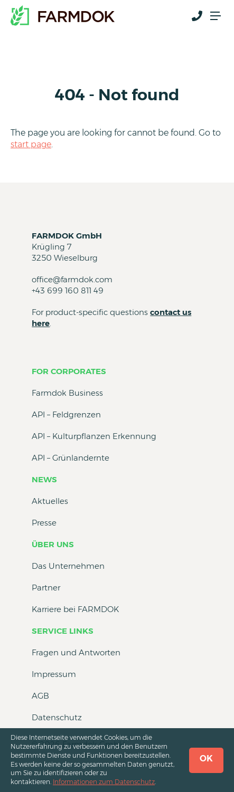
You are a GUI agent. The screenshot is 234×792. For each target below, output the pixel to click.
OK (206, 758)
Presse (44, 523)
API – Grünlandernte (70, 458)
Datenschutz (57, 717)
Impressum (54, 674)
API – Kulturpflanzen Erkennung (94, 436)
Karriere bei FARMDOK (75, 609)
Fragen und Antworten (76, 652)
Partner (46, 588)
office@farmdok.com (72, 279)
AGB (40, 696)
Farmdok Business (67, 393)
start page (31, 144)
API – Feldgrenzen (66, 414)
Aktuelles (50, 501)
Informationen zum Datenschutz (104, 782)
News (44, 479)
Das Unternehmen (68, 566)
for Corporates (69, 371)
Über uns (53, 544)
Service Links (62, 631)
